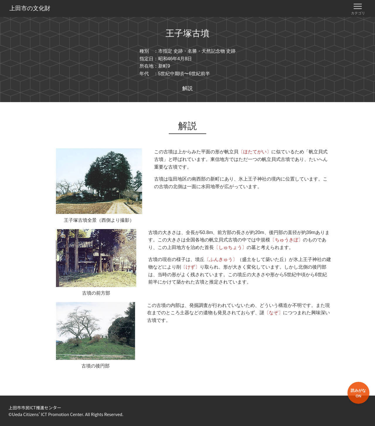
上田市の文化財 (29, 8)
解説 (187, 88)
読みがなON (358, 393)
